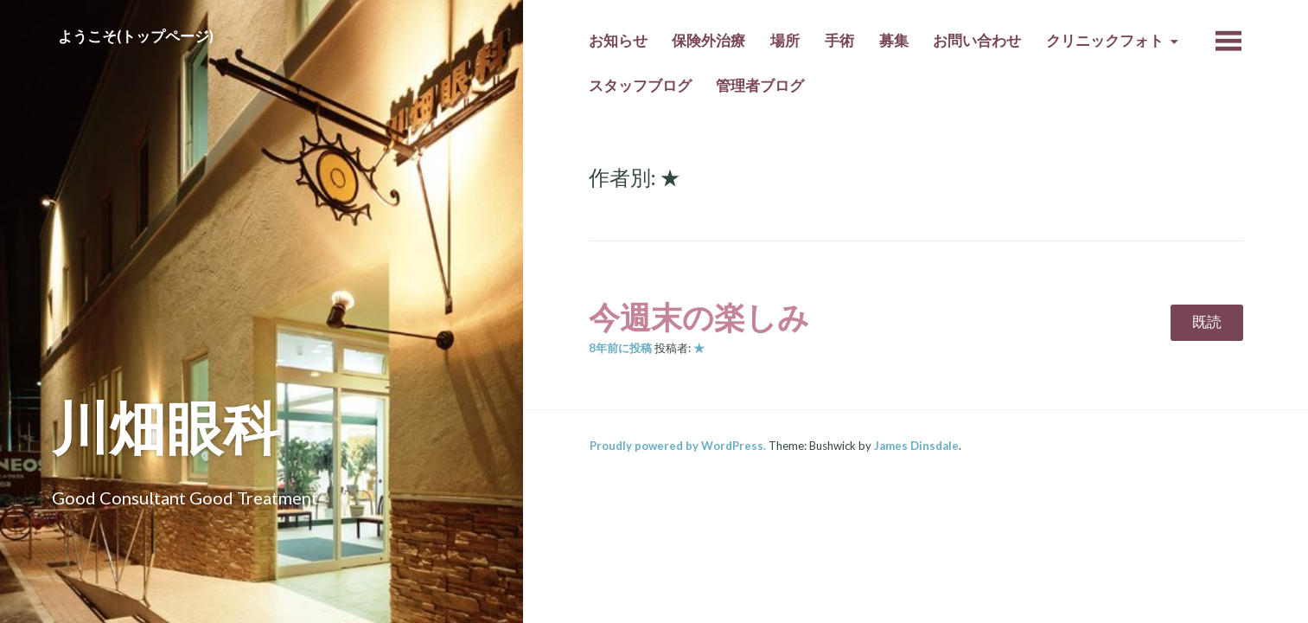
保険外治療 (708, 40)
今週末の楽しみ (699, 317)
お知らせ (618, 40)
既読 (1207, 322)
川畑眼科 (166, 427)
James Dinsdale (916, 446)
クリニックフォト (1105, 40)
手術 (839, 40)
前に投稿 (620, 348)
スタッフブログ (640, 85)
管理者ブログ (760, 85)
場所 (785, 40)
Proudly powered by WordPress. (678, 446)
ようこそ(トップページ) (136, 36)
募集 (894, 40)
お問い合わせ (977, 40)
